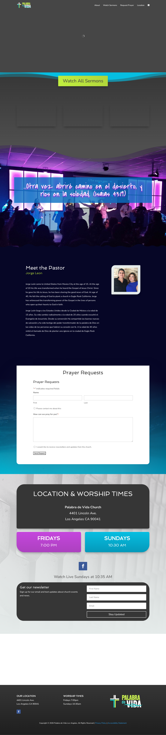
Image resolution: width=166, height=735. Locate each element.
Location (140, 5)
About (97, 5)
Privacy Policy (100, 723)
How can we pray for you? (46, 414)
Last (86, 402)
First (35, 402)
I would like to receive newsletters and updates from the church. (64, 447)
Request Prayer (127, 5)
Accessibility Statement (117, 723)
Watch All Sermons (83, 81)
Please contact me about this (48, 408)
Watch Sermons (110, 5)
